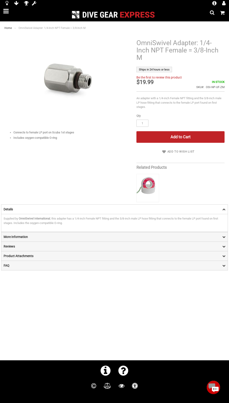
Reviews (9, 241)
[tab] (114, 204)
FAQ (6, 260)
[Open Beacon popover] (213, 387)
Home (8, 28)
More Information (16, 231)
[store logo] (114, 14)
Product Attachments (18, 250)
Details (8, 204)
